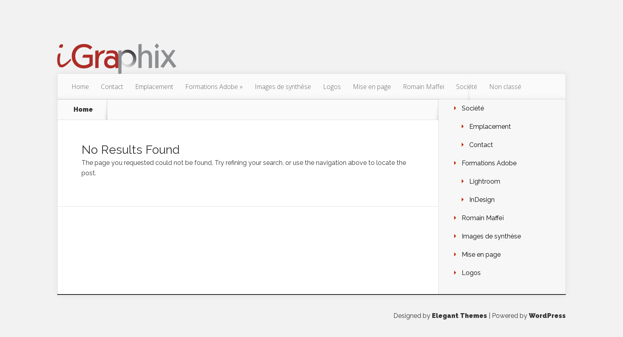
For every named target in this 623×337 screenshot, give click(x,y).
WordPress (547, 316)
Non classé (505, 86)
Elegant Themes (459, 316)
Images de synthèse (283, 86)
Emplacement (154, 86)
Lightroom (484, 181)
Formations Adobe (214, 86)
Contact (112, 86)
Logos (332, 86)
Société (466, 86)
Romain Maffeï (423, 86)
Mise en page (372, 86)
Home (80, 86)
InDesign (482, 199)
